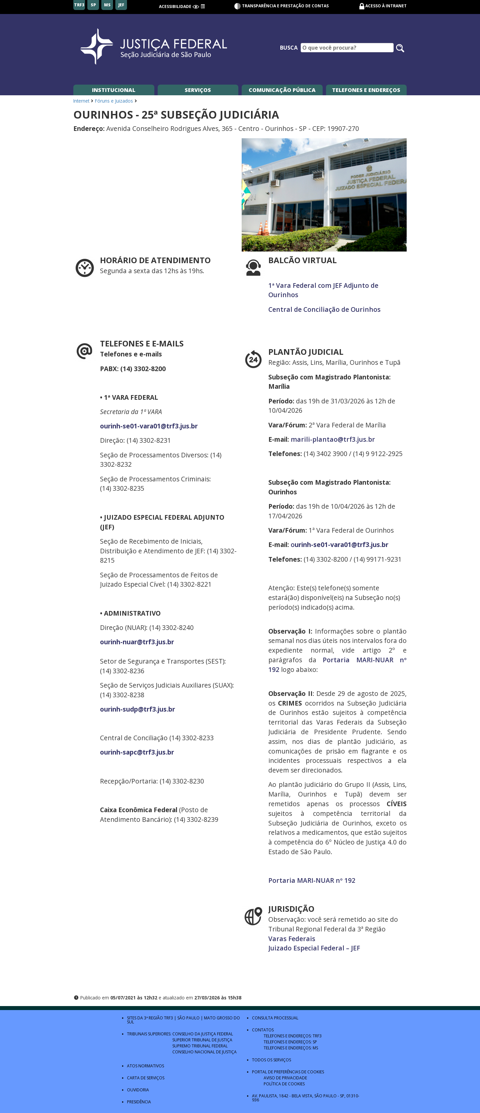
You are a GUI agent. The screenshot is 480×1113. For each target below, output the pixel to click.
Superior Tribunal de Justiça (202, 1040)
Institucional (113, 90)
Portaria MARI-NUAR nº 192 (311, 880)
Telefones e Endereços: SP (290, 1042)
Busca (289, 47)
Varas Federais (291, 938)
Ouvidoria (138, 1090)
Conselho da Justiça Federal (202, 1034)
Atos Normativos (145, 1066)
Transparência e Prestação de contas (281, 6)
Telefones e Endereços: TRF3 (293, 1036)
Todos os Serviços (271, 1060)
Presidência (139, 1102)
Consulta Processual (275, 1018)
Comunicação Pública (282, 90)
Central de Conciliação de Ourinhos (324, 309)
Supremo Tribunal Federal (200, 1046)
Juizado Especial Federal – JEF (314, 947)
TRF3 (168, 1018)
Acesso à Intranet (386, 6)
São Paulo (188, 1018)
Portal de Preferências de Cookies (288, 1072)
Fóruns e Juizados (114, 101)
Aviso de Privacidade (285, 1078)
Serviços (198, 90)
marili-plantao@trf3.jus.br (333, 439)
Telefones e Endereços (366, 90)
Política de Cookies (284, 1084)
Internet (81, 101)
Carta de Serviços (145, 1078)
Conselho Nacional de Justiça (204, 1052)
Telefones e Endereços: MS (291, 1048)
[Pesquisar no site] (400, 48)
